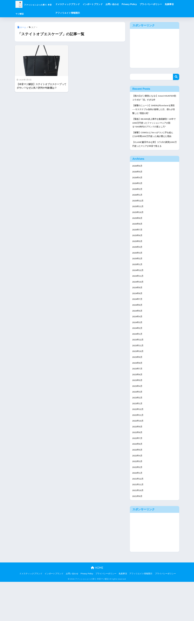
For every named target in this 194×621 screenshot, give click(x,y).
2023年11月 (138, 373)
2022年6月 (138, 479)
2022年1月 (138, 510)
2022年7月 (138, 472)
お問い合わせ (126, 4)
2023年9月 (138, 385)
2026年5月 (138, 186)
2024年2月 (138, 354)
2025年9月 (138, 236)
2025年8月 (138, 242)
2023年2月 (138, 429)
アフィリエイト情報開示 (93, 13)
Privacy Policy (143, 4)
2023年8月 (138, 391)
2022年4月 (138, 491)
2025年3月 (138, 273)
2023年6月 (138, 404)
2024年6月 (138, 329)
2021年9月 (138, 535)
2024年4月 (138, 342)
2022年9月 (138, 460)
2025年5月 (138, 261)
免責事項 (73, 13)
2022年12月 (138, 441)
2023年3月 (138, 423)
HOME (97, 607)
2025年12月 (138, 217)
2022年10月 (138, 454)
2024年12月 (138, 292)
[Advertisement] (154, 48)
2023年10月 (138, 379)
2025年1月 (138, 286)
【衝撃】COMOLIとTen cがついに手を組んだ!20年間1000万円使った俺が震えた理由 (154, 144)
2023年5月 (138, 410)
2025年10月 (138, 229)
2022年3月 (138, 497)
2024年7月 (138, 323)
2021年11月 (138, 522)
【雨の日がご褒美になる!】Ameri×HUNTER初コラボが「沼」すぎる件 (154, 100)
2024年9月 (138, 310)
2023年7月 (138, 398)
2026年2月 (138, 204)
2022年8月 (138, 466)
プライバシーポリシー (164, 4)
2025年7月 (138, 248)
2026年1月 (138, 211)
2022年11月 (138, 447)
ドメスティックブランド (81, 4)
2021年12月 (138, 516)
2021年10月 (138, 528)
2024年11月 (138, 298)
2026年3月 (138, 198)
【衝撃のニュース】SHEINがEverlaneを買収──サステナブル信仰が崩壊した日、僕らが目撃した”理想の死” (154, 115)
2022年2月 (138, 504)
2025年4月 (138, 267)
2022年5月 (138, 485)
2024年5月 (138, 335)
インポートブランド (106, 4)
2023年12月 (138, 366)
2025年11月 (138, 223)
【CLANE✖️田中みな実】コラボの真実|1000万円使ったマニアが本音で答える (154, 157)
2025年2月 (138, 279)
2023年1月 (138, 435)
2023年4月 (138, 416)
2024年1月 (138, 360)
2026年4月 (138, 192)
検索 (176, 77)
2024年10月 (138, 304)
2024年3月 (138, 348)
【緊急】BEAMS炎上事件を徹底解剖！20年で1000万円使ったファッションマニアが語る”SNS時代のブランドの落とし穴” (154, 129)
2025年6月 (138, 254)
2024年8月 (138, 317)
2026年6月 (138, 180)
